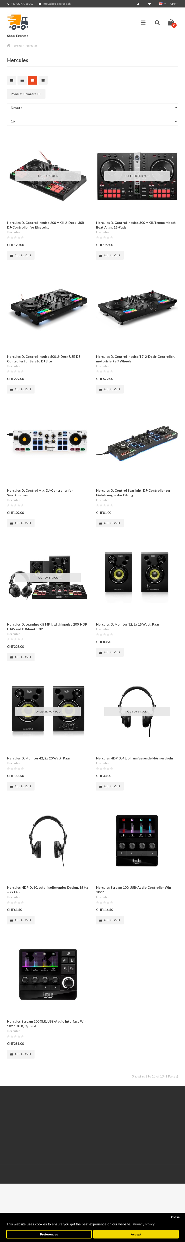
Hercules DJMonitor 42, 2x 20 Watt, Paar (38, 758)
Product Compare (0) (26, 94)
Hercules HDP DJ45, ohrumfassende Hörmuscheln (134, 758)
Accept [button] (136, 1234)
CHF (174, 3)
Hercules (31, 45)
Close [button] (175, 1217)
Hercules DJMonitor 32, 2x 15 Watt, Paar (127, 624)
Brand (18, 45)
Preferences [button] (49, 1234)
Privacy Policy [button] (143, 1224)
